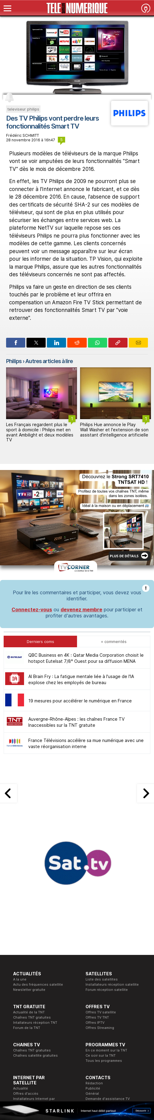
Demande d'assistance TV (108, 1099)
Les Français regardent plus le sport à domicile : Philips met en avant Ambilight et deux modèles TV (39, 432)
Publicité (93, 1088)
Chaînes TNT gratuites (32, 1017)
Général (92, 1093)
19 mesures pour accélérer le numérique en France (80, 700)
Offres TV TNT (97, 1017)
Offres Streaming (100, 1028)
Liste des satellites (102, 979)
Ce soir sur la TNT (101, 1055)
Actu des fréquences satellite (38, 984)
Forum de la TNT (26, 1028)
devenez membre (81, 609)
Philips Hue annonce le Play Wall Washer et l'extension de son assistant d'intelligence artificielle (114, 429)
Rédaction (94, 1083)
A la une (19, 979)
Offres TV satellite (101, 1012)
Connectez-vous (32, 609)
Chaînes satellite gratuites (35, 1055)
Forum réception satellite (107, 990)
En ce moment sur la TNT (106, 1050)
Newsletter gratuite (29, 990)
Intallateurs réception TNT (35, 1022)
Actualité (20, 1088)
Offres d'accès (25, 1093)
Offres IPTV (95, 1022)
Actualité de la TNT (29, 1012)
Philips (14, 361)
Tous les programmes (104, 1060)
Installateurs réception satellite (112, 984)
